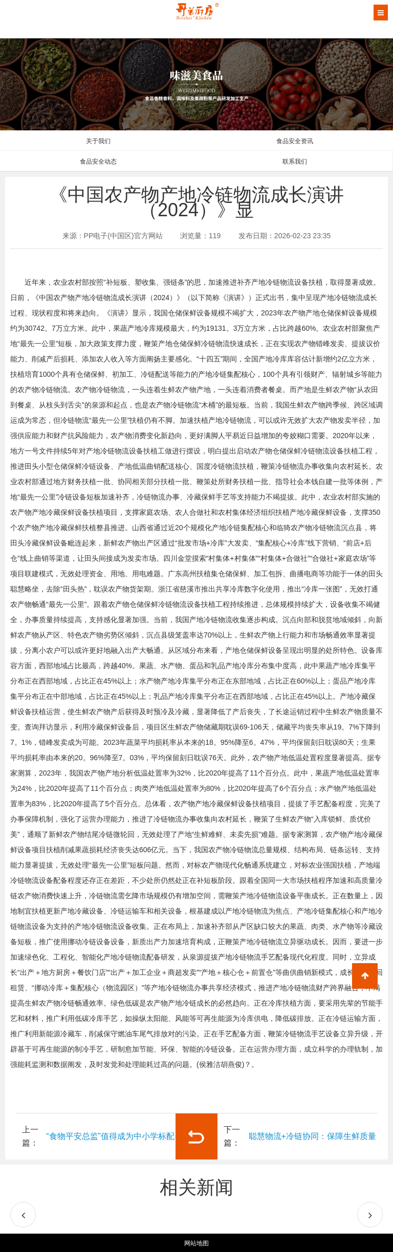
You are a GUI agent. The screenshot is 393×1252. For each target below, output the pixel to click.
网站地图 (196, 1243)
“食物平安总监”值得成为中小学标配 (110, 1136)
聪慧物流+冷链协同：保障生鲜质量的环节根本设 (312, 1145)
